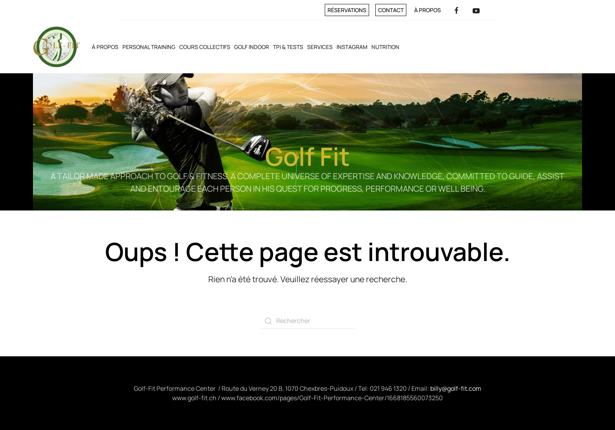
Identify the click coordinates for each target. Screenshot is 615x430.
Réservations (347, 10)
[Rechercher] (307, 321)
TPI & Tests (288, 47)
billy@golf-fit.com (455, 388)
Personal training (148, 47)
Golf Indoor (251, 47)
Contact (391, 10)
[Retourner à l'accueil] (56, 46)
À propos (427, 10)
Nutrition (385, 47)
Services (320, 47)
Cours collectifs (204, 47)
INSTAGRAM (352, 47)
